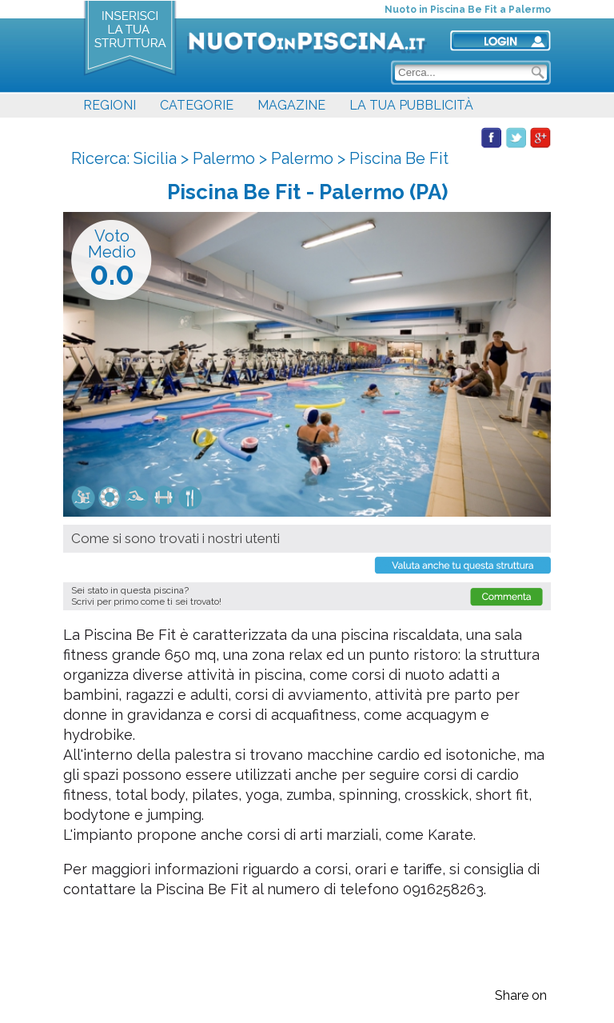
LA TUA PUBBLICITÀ (411, 105)
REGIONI (109, 105)
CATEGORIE (196, 105)
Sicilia (155, 158)
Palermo (224, 158)
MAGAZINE (291, 105)
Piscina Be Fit (399, 158)
